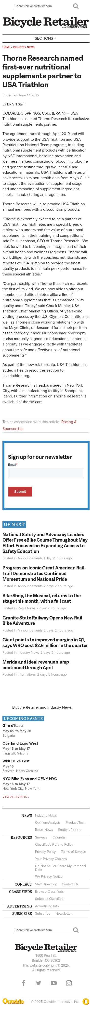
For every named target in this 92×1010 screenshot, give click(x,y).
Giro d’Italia (12, 725)
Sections (46, 38)
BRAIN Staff (16, 104)
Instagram (69, 983)
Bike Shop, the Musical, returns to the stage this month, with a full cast (41, 598)
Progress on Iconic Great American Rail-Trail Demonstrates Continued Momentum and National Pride (44, 573)
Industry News (24, 47)
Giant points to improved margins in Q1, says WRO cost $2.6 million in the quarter (45, 642)
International (27, 674)
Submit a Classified (49, 899)
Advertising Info (47, 906)
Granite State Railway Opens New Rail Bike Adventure (42, 620)
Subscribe (42, 913)
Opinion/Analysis (48, 823)
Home (6, 47)
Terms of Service (73, 852)
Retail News (27, 608)
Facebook (23, 983)
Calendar (59, 837)
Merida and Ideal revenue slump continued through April (35, 664)
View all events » (15, 797)
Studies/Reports (70, 830)
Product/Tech (76, 823)
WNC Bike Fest (15, 761)
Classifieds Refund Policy (54, 844)
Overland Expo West (20, 743)
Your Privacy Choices (51, 859)
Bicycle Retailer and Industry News (42, 707)
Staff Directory (46, 884)
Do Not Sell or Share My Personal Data (60, 868)
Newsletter (63, 913)
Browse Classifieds (49, 892)
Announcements (30, 558)
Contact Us (70, 884)
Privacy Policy (45, 852)
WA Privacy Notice (49, 876)
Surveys (41, 837)
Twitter (38, 983)
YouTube (54, 983)
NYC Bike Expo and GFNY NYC (29, 778)
